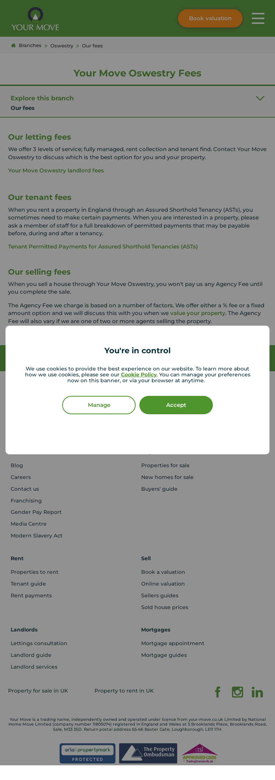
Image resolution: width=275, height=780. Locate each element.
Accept (176, 404)
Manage (99, 404)
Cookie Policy (139, 374)
